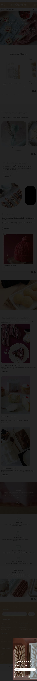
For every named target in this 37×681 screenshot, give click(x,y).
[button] (35, 640)
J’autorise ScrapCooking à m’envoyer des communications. (25, 672)
